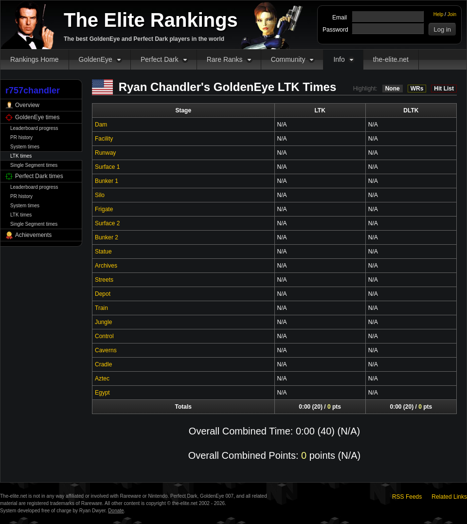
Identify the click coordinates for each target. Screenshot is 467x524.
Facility (104, 138)
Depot (102, 293)
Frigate (104, 209)
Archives (106, 265)
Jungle (103, 322)
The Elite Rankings (151, 20)
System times (24, 146)
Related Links (449, 496)
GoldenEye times (37, 117)
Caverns (106, 350)
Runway (105, 152)
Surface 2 (107, 223)
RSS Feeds (407, 496)
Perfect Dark (160, 59)
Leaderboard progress (34, 128)
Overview (27, 105)
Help (438, 14)
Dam (101, 124)
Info (338, 59)
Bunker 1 (106, 181)
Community (288, 59)
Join (452, 14)
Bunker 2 (106, 237)
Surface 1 (107, 166)
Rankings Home (34, 59)
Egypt (102, 392)
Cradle (103, 364)
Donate (116, 510)
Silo (100, 195)
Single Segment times (33, 165)
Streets (104, 279)
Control (104, 336)
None (392, 88)
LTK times (21, 156)
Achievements (33, 235)
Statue (103, 251)
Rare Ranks (225, 59)
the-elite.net (391, 59)
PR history (21, 137)
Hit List (444, 88)
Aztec (102, 378)
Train (101, 308)
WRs (417, 88)
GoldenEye (95, 59)
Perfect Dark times (39, 176)
